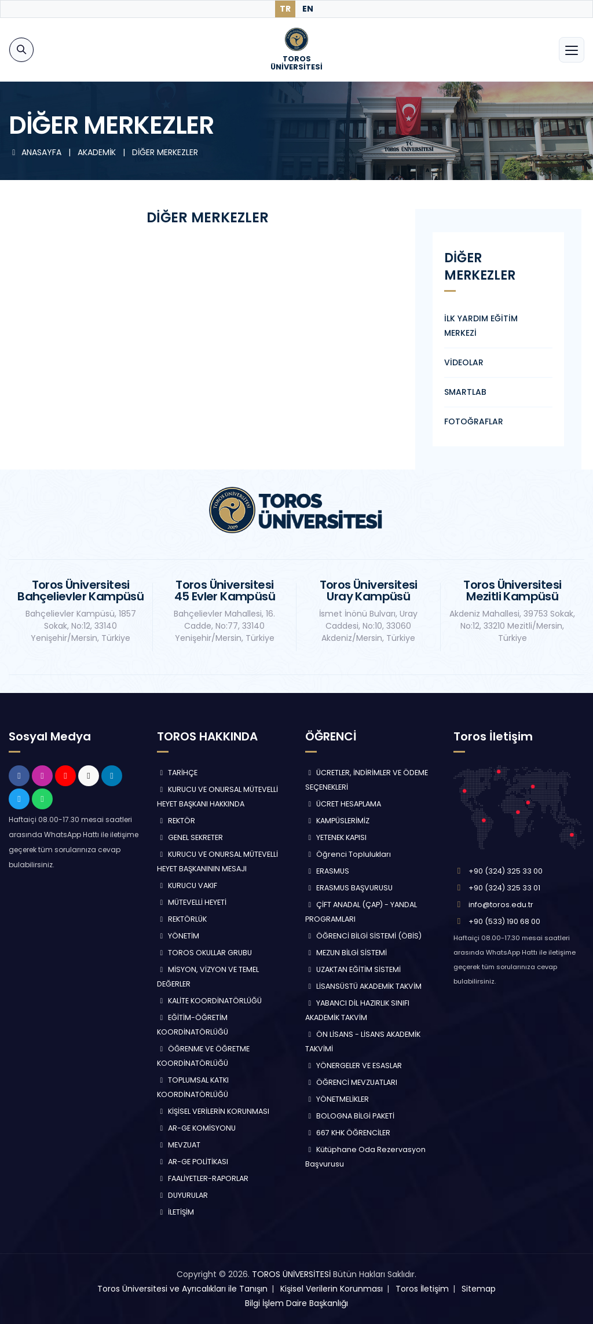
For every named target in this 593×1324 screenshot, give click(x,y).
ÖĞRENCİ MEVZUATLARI (351, 1082)
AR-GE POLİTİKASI (192, 1162)
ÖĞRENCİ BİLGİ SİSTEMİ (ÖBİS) (363, 936)
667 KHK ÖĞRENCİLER (347, 1133)
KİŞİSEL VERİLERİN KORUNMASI (213, 1111)
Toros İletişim (422, 1288)
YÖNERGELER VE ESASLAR (353, 1065)
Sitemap (479, 1288)
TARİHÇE (177, 772)
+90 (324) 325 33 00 (505, 871)
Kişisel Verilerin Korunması (331, 1288)
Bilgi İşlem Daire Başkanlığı (296, 1303)
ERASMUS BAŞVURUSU (349, 888)
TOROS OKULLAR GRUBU (204, 953)
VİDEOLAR (464, 362)
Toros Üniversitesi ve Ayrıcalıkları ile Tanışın (182, 1288)
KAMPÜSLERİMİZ (337, 821)
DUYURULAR (182, 1195)
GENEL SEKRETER (190, 837)
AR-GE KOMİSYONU (196, 1128)
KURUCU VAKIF (187, 885)
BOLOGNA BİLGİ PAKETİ (349, 1116)
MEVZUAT (178, 1145)
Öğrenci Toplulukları (348, 854)
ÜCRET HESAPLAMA (343, 804)
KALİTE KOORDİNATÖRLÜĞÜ (209, 1001)
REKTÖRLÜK (182, 919)
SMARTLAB (465, 392)
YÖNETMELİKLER (337, 1099)
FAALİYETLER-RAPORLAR (202, 1178)
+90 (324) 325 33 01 (504, 888)
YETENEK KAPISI (336, 837)
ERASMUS (327, 871)
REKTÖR (176, 821)
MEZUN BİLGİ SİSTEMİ (346, 953)
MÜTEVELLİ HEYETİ (191, 902)
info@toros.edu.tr (500, 904)
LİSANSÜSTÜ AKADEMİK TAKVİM (363, 986)
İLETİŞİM (175, 1212)
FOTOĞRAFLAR (473, 421)
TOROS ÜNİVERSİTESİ (291, 1274)
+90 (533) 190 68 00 (504, 921)
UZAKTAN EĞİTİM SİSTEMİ (353, 969)
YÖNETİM (178, 936)
